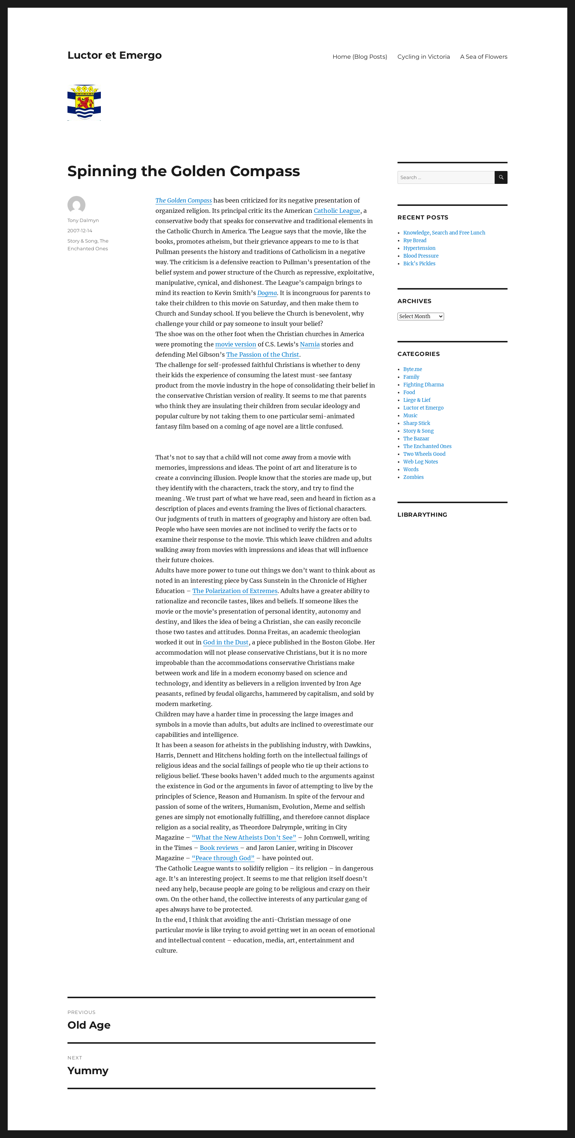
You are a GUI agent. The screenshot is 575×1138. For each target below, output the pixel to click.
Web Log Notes (420, 462)
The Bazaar (416, 439)
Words (411, 469)
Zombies (413, 477)
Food (409, 392)
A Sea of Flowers (484, 56)
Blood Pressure (421, 256)
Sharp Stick (416, 423)
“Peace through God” (223, 858)
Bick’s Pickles (419, 264)
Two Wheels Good (424, 454)
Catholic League (337, 210)
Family (411, 377)
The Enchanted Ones (427, 446)
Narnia (310, 344)
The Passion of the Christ (262, 354)
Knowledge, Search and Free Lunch (444, 233)
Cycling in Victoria (424, 56)
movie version (235, 344)
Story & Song (82, 241)
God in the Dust (226, 642)
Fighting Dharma (423, 385)
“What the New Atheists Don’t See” (244, 837)
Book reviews (220, 847)
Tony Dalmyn (83, 220)
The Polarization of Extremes (235, 591)
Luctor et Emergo (114, 55)
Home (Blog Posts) (360, 56)
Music (410, 415)
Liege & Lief (417, 400)
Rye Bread (414, 240)
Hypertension (419, 248)
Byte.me (412, 369)
